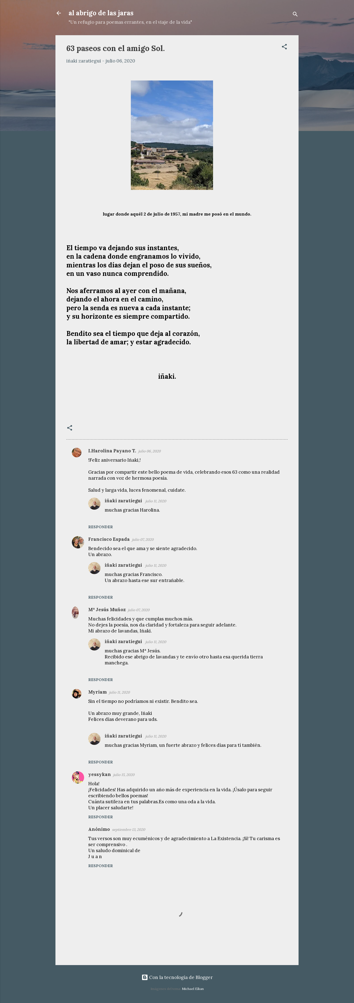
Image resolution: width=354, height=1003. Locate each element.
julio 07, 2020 (143, 539)
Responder (100, 526)
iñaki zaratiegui (124, 501)
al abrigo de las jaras (101, 13)
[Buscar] (295, 15)
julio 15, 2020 (123, 774)
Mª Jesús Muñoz (107, 610)
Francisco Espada (109, 539)
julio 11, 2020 (155, 501)
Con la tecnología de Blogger (177, 977)
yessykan (99, 774)
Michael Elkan (193, 989)
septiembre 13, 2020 (128, 829)
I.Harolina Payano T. (112, 451)
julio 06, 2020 (149, 451)
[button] (284, 47)
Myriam (97, 692)
